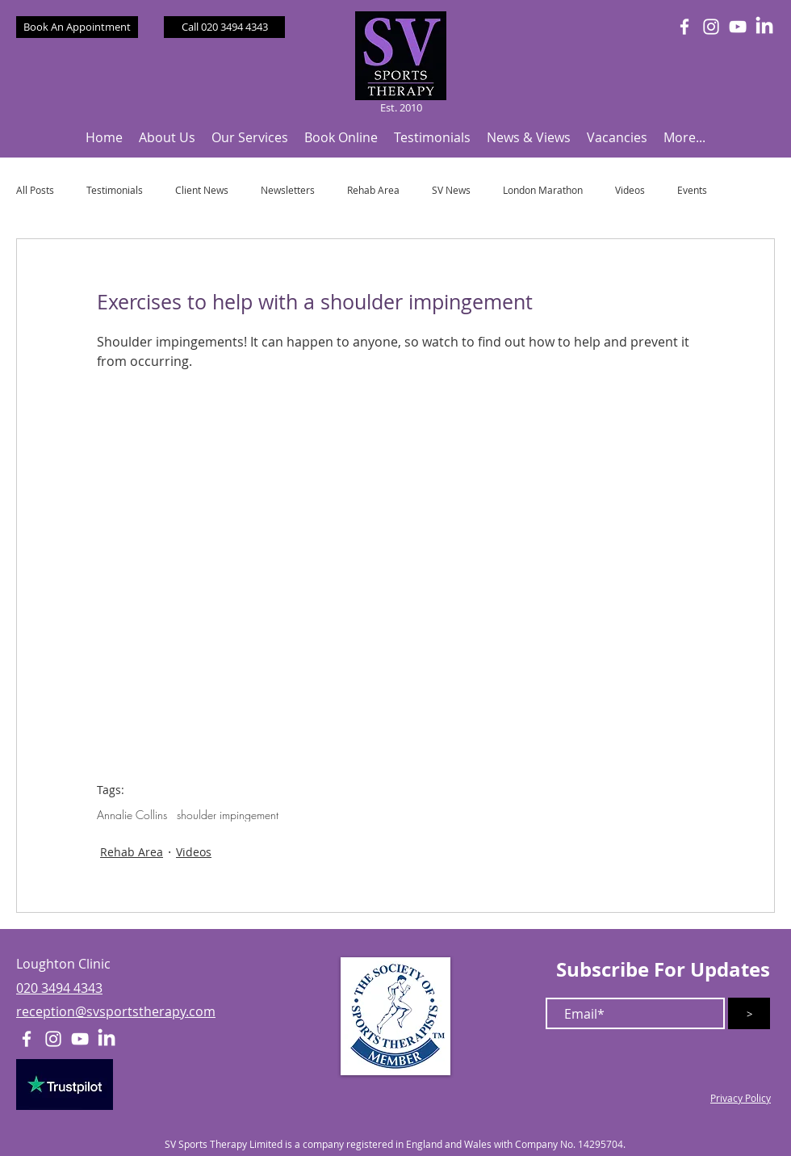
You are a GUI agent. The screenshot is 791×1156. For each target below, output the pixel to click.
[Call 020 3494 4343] (224, 27)
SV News (451, 190)
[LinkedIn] (764, 26)
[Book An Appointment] (77, 27)
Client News (201, 190)
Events (692, 190)
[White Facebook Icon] (684, 26)
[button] (167, 138)
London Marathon (543, 190)
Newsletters (288, 190)
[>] (749, 1013)
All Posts (35, 190)
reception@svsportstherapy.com (116, 1011)
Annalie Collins (132, 815)
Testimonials (114, 190)
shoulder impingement (227, 815)
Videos (630, 190)
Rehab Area (373, 190)
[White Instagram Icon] (711, 26)
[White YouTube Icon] (737, 26)
